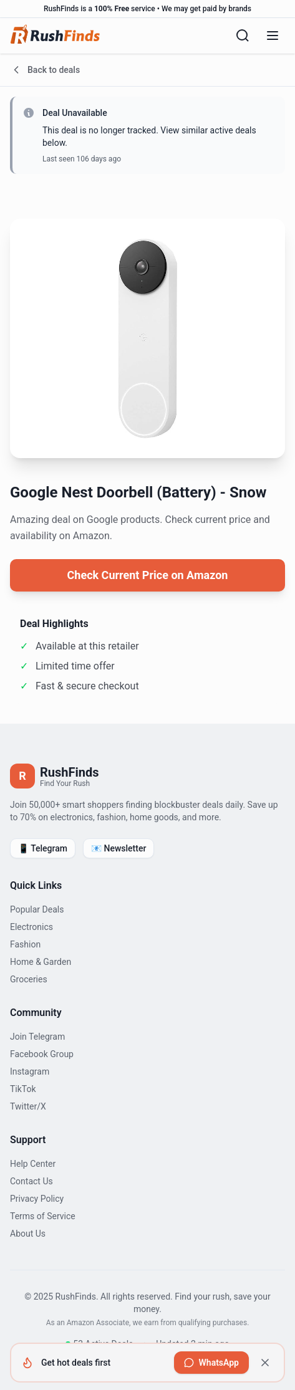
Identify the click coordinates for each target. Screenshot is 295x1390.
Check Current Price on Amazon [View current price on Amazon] (147, 575)
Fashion (25, 944)
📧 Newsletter (118, 848)
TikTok (23, 1089)
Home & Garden (40, 962)
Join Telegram (37, 1037)
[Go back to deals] (147, 70)
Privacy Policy (37, 1199)
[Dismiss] (265, 1362)
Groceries (28, 979)
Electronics (31, 927)
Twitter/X (28, 1106)
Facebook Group (42, 1054)
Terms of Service (42, 1216)
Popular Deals (37, 909)
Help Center (33, 1164)
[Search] (242, 35)
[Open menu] (272, 35)
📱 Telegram (42, 848)
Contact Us (31, 1181)
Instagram (29, 1071)
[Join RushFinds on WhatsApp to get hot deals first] (211, 1362)
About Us (28, 1234)
